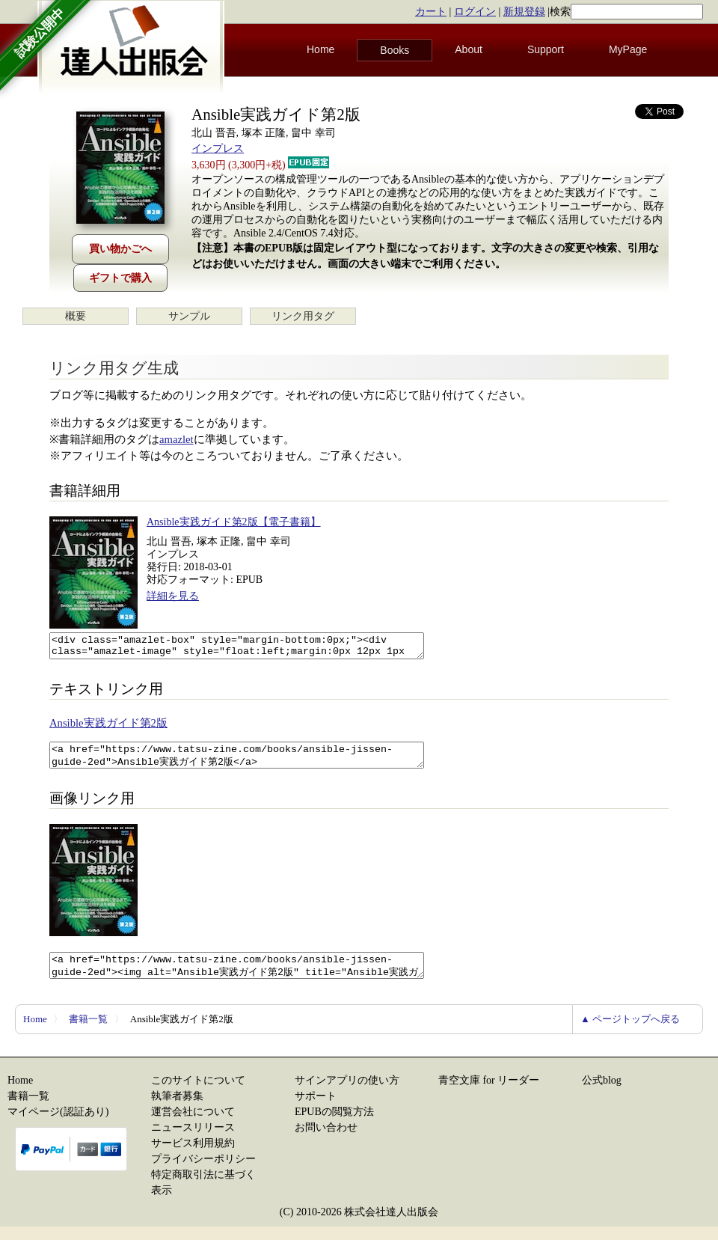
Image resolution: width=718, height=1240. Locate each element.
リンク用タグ (302, 316)
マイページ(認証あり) (57, 1125)
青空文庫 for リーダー (488, 1093)
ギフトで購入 (120, 278)
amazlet (176, 439)
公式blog (602, 1093)
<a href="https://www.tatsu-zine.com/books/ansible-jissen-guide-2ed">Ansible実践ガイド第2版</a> (259, 762)
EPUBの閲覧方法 (334, 1125)
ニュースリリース (193, 1140)
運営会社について (193, 1125)
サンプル (189, 316)
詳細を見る (173, 596)
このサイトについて (198, 1093)
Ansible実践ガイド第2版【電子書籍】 (234, 522)
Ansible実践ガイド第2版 (108, 727)
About (468, 49)
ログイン (475, 11)
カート (431, 11)
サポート (316, 1109)
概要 (75, 316)
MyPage (628, 49)
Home (320, 49)
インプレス (217, 148)
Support (545, 49)
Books (394, 50)
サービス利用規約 (193, 1156)
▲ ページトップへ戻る (630, 1032)
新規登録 (524, 11)
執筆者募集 (177, 1109)
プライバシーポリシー (203, 1172)
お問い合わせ (326, 1140)
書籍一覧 (88, 1032)
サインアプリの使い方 (347, 1093)
